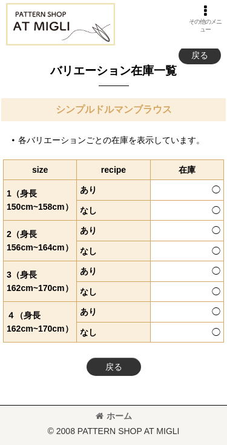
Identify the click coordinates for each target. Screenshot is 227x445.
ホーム (114, 416)
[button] (205, 19)
